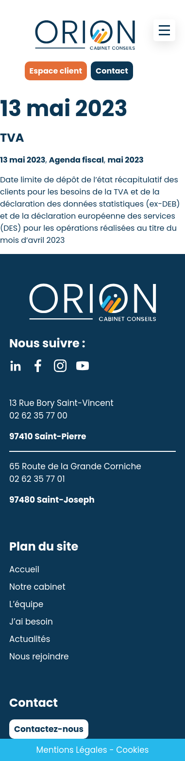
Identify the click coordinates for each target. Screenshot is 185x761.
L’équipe (26, 604)
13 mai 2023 (22, 159)
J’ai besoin (31, 621)
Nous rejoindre (39, 656)
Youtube (82, 365)
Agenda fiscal (76, 159)
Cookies (132, 750)
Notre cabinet (37, 587)
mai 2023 (125, 159)
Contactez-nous (49, 729)
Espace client (56, 70)
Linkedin (15, 365)
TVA (12, 138)
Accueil (24, 569)
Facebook (38, 365)
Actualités (29, 639)
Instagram (60, 365)
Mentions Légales (71, 750)
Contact (112, 70)
